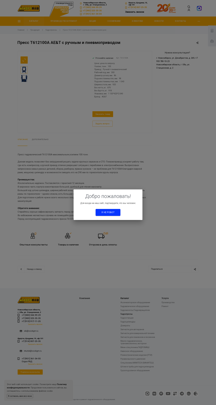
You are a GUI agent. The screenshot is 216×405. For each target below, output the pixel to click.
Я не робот (108, 212)
